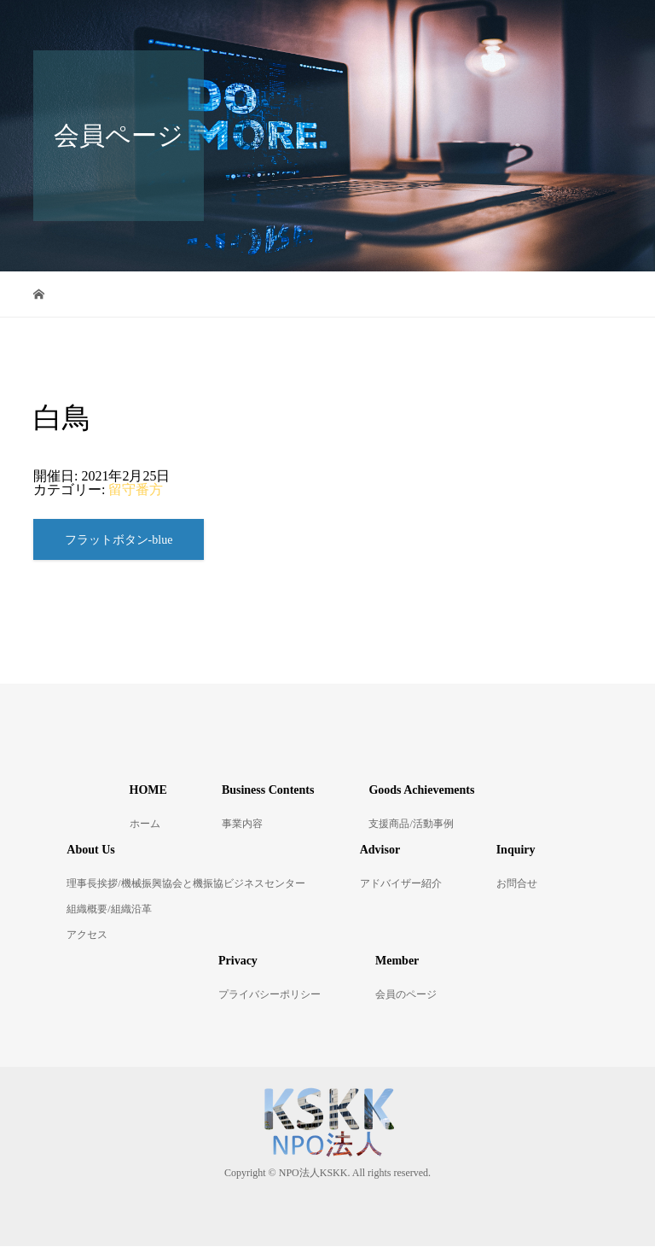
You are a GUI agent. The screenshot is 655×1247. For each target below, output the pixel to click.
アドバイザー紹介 (401, 884)
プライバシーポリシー (269, 995)
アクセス (87, 935)
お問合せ (516, 884)
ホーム (145, 824)
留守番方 (135, 489)
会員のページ (406, 995)
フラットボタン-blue (119, 540)
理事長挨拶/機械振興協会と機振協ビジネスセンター (185, 884)
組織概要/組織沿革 (109, 910)
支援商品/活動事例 (410, 824)
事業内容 (242, 824)
